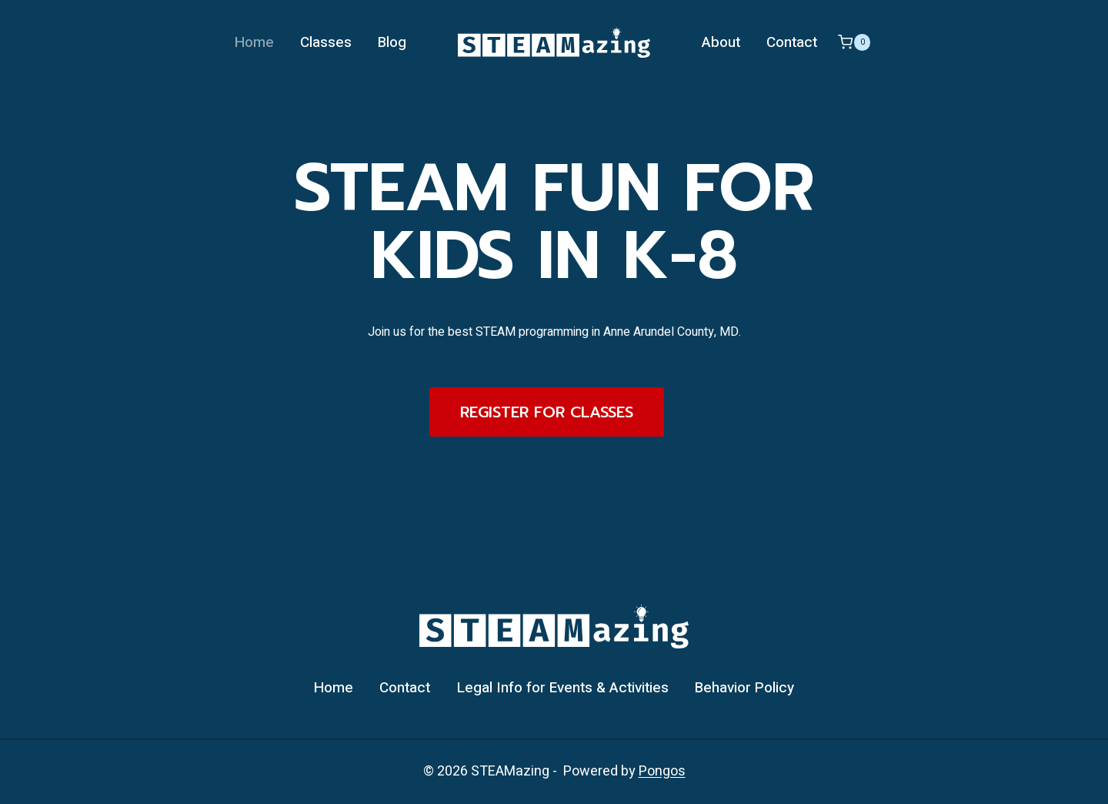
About (721, 42)
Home (254, 42)
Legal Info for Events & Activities (563, 687)
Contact (791, 42)
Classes (326, 42)
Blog (392, 42)
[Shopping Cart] (854, 42)
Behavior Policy (744, 687)
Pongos (662, 771)
